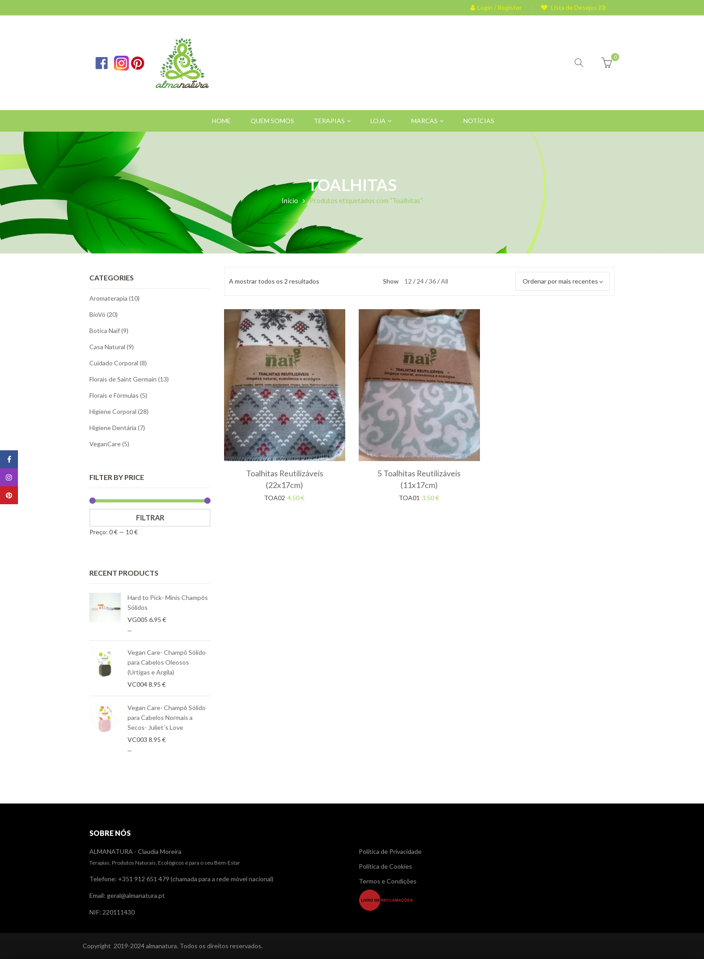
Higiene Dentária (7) (117, 427)
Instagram (9, 477)
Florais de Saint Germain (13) (129, 379)
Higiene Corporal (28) (119, 411)
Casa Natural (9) (111, 347)
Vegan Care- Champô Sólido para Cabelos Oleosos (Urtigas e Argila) (167, 662)
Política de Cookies (385, 866)
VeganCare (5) (109, 444)
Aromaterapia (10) (114, 298)
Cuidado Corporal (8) (118, 363)
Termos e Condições (388, 881)
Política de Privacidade (390, 851)
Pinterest (9, 495)
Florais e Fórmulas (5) (118, 395)
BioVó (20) (103, 314)
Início (290, 200)
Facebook (9, 459)
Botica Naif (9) (108, 330)
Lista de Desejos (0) (578, 7)
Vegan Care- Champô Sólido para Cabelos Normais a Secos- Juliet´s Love (167, 717)
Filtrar (150, 517)
